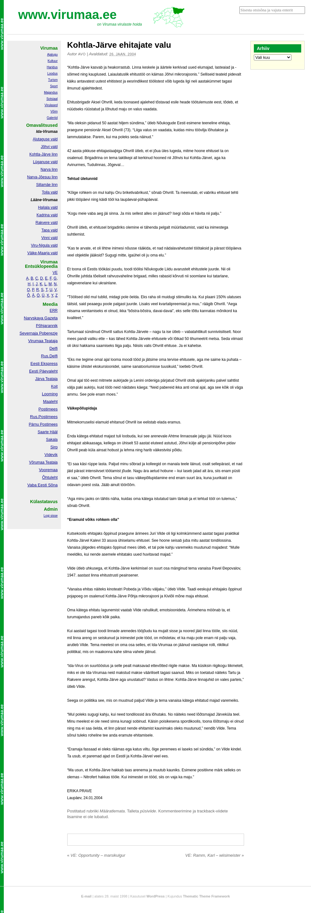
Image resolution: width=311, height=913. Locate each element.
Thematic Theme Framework (206, 896)
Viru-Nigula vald (44, 245)
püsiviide (148, 811)
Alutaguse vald (45, 139)
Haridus (52, 67)
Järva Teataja (46, 379)
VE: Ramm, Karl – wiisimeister (214, 855)
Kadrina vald (47, 215)
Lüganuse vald (45, 162)
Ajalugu (52, 54)
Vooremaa (48, 469)
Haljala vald (47, 207)
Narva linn (48, 169)
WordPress (156, 896)
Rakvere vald (46, 222)
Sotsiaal (52, 99)
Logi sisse (50, 515)
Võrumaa (37, 462)
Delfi (53, 348)
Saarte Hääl (47, 432)
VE (54, 272)
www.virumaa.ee (67, 15)
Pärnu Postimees (43, 424)
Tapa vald (49, 230)
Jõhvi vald (49, 147)
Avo (82, 54)
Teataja (51, 462)
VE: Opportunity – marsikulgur (96, 855)
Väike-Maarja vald (42, 253)
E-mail (86, 896)
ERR (53, 310)
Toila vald (49, 192)
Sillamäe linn (46, 184)
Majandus (50, 92)
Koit (54, 386)
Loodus (52, 73)
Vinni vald (49, 238)
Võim (54, 111)
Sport (54, 86)
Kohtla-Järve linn (43, 154)
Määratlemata (112, 811)
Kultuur (53, 61)
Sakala (52, 439)
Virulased (51, 105)
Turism (52, 80)
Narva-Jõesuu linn (42, 177)
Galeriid (52, 118)
